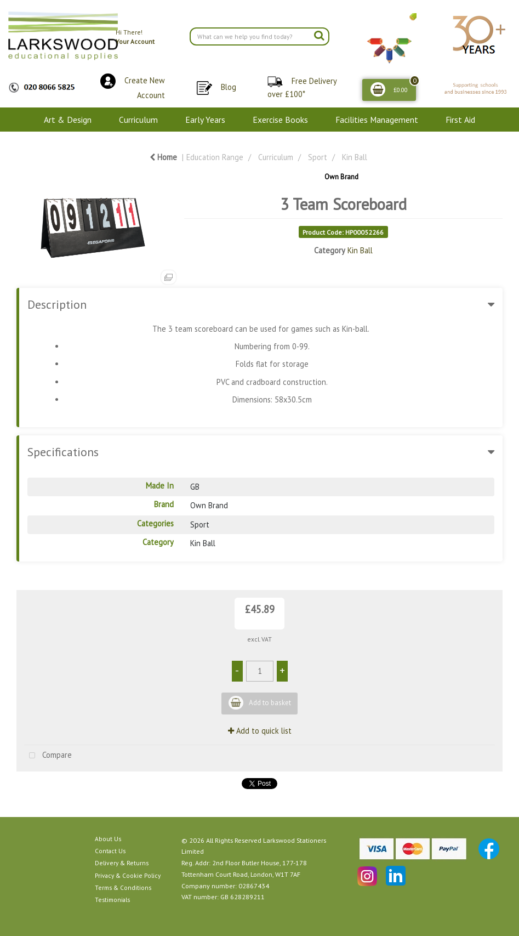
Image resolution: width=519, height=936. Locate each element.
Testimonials (112, 899)
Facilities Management (376, 119)
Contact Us (110, 851)
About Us (108, 839)
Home (163, 157)
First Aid (460, 119)
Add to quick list (260, 730)
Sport (317, 157)
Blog (228, 87)
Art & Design (68, 119)
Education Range (214, 157)
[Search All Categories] (260, 36)
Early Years (205, 119)
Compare (48, 756)
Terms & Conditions (123, 887)
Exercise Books (280, 119)
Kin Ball (354, 157)
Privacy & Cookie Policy (128, 875)
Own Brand (341, 176)
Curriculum (138, 119)
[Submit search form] (319, 35)
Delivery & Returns (122, 863)
